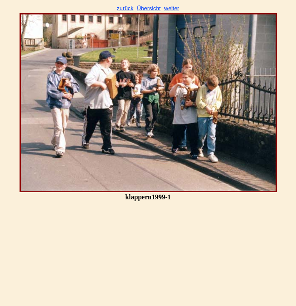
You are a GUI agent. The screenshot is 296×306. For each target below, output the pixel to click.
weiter (172, 8)
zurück (125, 8)
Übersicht (149, 8)
